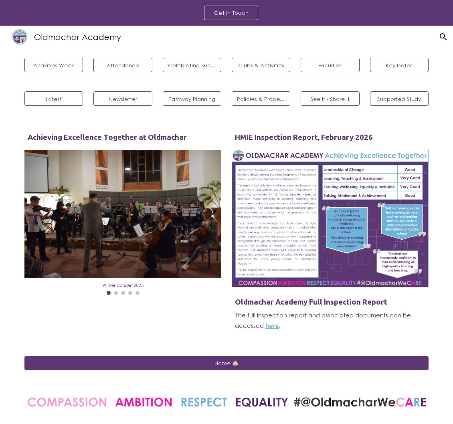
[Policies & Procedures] (261, 98)
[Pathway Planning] (192, 98)
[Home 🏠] (226, 363)
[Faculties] (330, 65)
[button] (443, 36)
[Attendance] (123, 65)
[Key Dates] (399, 65)
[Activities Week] (54, 65)
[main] (122, 137)
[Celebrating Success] (192, 65)
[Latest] (54, 98)
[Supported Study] (399, 98)
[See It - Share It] (330, 98)
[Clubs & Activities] (261, 65)
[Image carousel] (122, 222)
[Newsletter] (123, 98)
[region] (226, 13)
